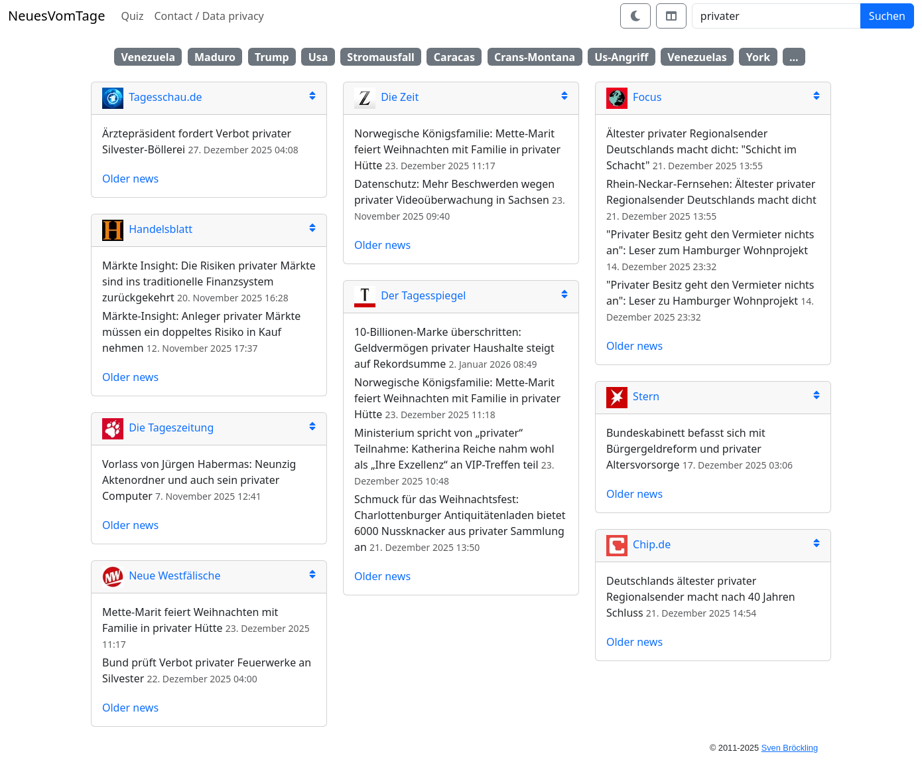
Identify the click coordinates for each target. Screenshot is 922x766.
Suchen (887, 16)
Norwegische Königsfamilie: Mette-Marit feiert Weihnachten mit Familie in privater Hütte (457, 149)
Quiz (132, 16)
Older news (130, 178)
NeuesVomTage (56, 16)
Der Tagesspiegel (410, 295)
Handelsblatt (147, 229)
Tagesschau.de (152, 97)
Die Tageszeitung (158, 427)
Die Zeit (386, 97)
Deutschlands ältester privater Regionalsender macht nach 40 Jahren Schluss (700, 597)
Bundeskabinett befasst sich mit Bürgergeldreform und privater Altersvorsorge (685, 448)
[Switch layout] (671, 16)
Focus (633, 97)
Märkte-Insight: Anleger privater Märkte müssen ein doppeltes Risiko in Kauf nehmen (201, 332)
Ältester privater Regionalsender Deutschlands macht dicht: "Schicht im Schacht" (701, 149)
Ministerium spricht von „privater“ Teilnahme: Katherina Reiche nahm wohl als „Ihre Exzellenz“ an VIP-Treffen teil (454, 448)
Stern (632, 396)
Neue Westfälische (161, 575)
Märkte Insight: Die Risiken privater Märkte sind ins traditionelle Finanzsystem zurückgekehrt (209, 281)
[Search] (776, 16)
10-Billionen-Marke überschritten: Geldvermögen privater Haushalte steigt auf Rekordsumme (454, 348)
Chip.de (638, 544)
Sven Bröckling (789, 748)
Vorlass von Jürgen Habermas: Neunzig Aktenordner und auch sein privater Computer (199, 480)
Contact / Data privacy (208, 16)
